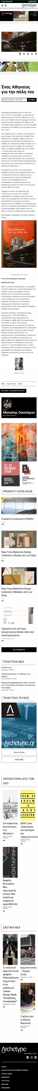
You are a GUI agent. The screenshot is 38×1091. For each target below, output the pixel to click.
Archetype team (4, 670)
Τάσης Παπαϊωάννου (24, 1026)
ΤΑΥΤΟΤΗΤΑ (5, 1081)
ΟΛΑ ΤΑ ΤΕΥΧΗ (19, 752)
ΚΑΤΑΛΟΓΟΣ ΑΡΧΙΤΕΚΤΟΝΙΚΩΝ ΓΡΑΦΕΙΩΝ (14, 1070)
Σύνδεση (4, 1)
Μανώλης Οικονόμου (7, 836)
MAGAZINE (4, 1084)
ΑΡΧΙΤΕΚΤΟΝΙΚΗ (6, 1074)
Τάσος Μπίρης (23, 977)
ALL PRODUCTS (19, 650)
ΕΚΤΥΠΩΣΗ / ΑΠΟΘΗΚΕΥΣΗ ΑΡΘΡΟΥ (13, 391)
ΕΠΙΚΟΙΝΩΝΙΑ (5, 1088)
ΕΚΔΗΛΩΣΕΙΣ (5, 1077)
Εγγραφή (10, 1)
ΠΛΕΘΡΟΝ (8, 115)
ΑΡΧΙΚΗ (3, 1067)
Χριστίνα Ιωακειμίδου (6, 678)
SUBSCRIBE (32, 1)
